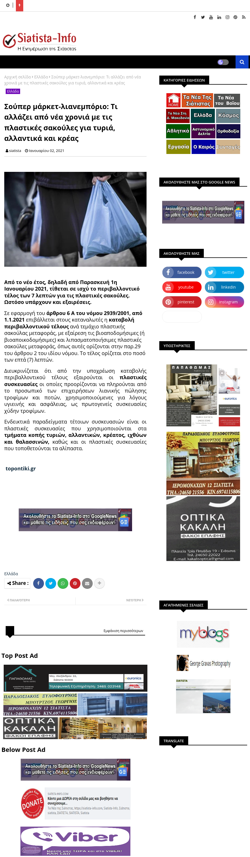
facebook (185, 272)
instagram (228, 302)
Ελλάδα (41, 77)
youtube (186, 287)
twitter (229, 272)
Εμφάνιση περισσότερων (123, 630)
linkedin (228, 287)
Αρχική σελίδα (17, 77)
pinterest (186, 302)
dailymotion (182, 316)
